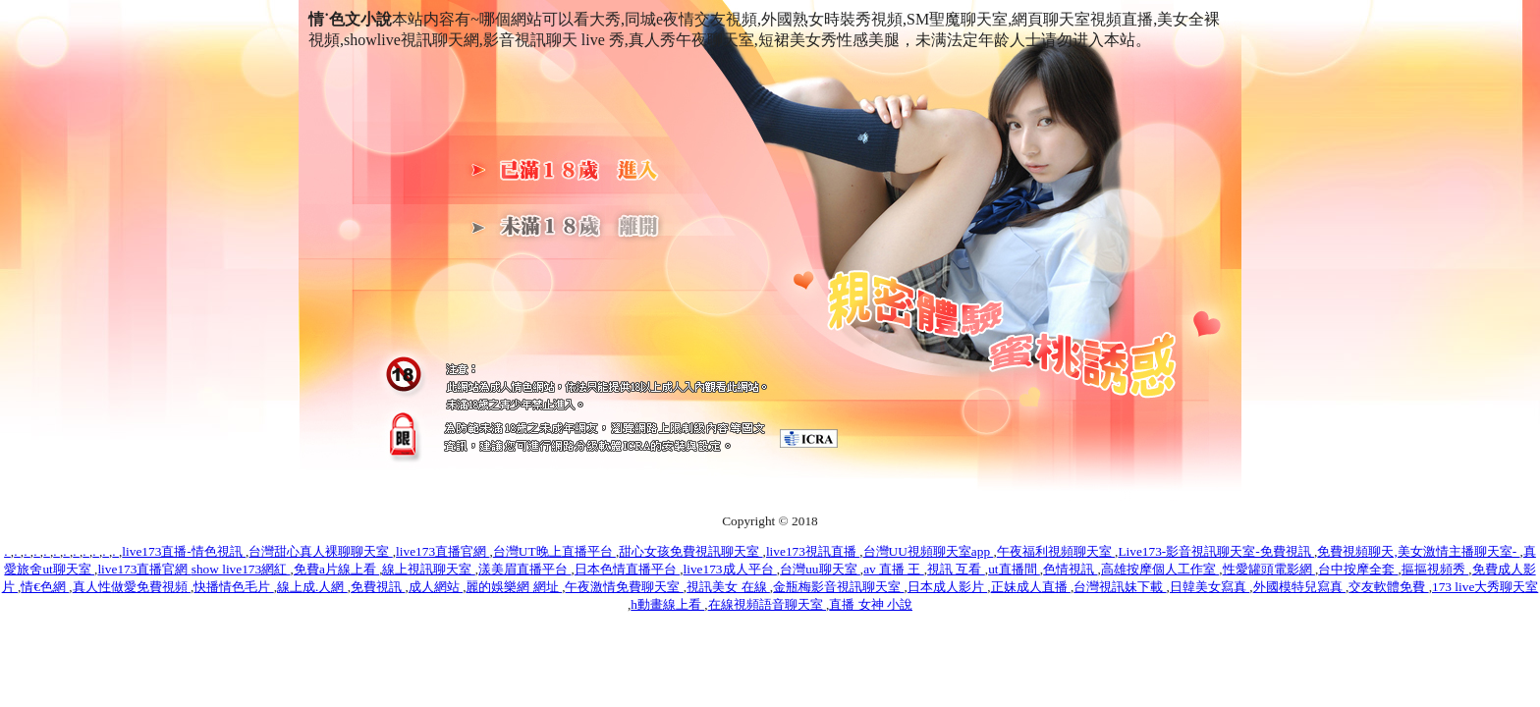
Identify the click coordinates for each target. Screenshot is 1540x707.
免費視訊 (378, 586)
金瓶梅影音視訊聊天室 (838, 586)
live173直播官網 (442, 551)
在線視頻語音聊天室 (767, 604)
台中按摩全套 (1358, 569)
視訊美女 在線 (728, 586)
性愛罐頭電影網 (1269, 569)
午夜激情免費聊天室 (624, 586)
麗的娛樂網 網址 (514, 586)
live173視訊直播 (812, 551)
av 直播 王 (893, 569)
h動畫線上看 (667, 604)
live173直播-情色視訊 (184, 551)
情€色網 (45, 586)
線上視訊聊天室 (428, 569)
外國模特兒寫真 (1299, 586)
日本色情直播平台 (627, 569)
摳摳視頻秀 (1435, 569)
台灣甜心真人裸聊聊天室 (320, 551)
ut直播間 (1014, 569)
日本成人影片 (947, 586)
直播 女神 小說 (870, 604)
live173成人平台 (730, 569)
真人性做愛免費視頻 (132, 586)
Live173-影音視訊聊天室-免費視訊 (1216, 551)
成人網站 (436, 586)
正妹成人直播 (1031, 586)
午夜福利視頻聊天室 (1056, 551)
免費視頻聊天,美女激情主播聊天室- (1418, 551)
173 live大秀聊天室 (1485, 586)
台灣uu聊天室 (820, 569)
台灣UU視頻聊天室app (928, 551)
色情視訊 (1070, 569)
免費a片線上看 (336, 569)
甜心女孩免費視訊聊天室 (690, 551)
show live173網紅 (241, 569)
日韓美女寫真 (1209, 586)
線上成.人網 (312, 586)
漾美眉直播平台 (524, 569)
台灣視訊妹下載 (1119, 586)
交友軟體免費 (1388, 586)
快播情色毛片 (233, 586)
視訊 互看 (956, 569)
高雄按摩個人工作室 (1160, 569)
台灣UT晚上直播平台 (554, 551)
